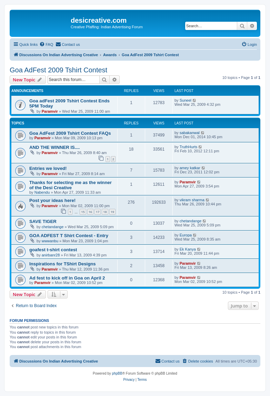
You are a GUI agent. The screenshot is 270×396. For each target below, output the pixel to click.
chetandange (53, 227)
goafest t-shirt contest (53, 249)
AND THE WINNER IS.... (54, 147)
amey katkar (190, 168)
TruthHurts (189, 147)
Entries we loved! (48, 168)
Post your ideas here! (52, 200)
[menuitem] (46, 44)
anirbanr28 (51, 255)
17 (97, 212)
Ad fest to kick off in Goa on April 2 (67, 278)
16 (90, 212)
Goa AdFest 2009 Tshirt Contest (58, 70)
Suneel (185, 100)
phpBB (117, 373)
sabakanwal (190, 133)
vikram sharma (192, 200)
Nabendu (42, 192)
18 (105, 212)
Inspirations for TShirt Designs (62, 263)
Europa (186, 235)
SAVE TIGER (43, 221)
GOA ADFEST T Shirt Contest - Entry (68, 235)
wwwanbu (50, 241)
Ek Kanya (188, 249)
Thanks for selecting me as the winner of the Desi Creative (70, 185)
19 (112, 212)
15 (82, 212)
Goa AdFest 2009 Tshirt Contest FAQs (70, 133)
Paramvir (50, 111)
